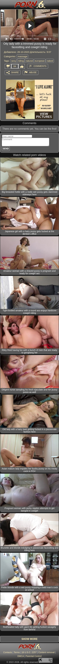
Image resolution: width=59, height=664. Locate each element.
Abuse (33, 72)
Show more (29, 639)
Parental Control (34, 656)
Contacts (7, 652)
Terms (17, 652)
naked (50, 60)
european (40, 60)
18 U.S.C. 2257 (29, 652)
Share (15, 72)
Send (6, 148)
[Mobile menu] (2, 4)
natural (29, 60)
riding (21, 60)
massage (22, 56)
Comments (40, 66)
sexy (13, 60)
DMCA (20, 656)
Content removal (46, 652)
